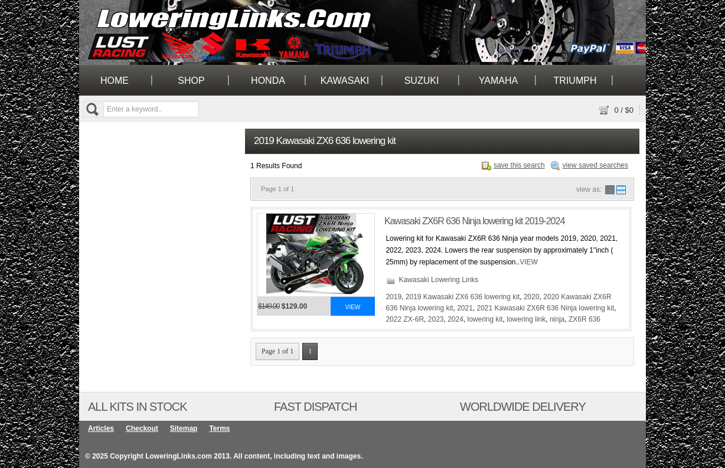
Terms (219, 428)
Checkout (142, 428)
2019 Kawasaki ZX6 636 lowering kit (463, 297)
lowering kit (485, 319)
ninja (557, 319)
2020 (532, 297)
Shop (191, 81)
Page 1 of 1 (277, 351)
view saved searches (595, 165)
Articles (101, 428)
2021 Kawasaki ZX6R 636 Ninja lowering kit (546, 308)
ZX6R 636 (584, 319)
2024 (455, 319)
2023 (436, 319)
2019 (393, 297)
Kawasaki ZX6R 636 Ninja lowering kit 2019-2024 (474, 221)
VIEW (529, 262)
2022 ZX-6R (405, 319)
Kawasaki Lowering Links (438, 280)
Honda (268, 81)
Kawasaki (345, 81)
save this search (519, 165)
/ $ (623, 110)
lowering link (526, 319)
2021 (465, 308)
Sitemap (184, 428)
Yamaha (498, 81)
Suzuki (421, 81)
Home (114, 81)
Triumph (575, 81)
